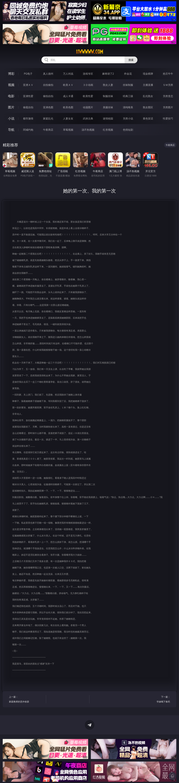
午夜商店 (48, 129)
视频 (11, 85)
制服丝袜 (108, 96)
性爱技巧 (168, 118)
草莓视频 (68, 129)
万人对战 (68, 73)
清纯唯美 (128, 107)
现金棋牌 (148, 73)
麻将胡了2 (108, 73)
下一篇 (152, 699)
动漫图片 (88, 107)
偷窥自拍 (28, 107)
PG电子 (28, 73)
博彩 (11, 73)
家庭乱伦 (48, 118)
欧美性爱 (88, 96)
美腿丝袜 (108, 107)
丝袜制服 (128, 85)
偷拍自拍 (48, 96)
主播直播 (148, 85)
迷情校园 (108, 118)
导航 (11, 129)
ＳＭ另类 (168, 85)
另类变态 (168, 96)
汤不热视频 (88, 129)
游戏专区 (88, 73)
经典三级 (128, 96)
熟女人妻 (108, 85)
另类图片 (168, 107)
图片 (11, 107)
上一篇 (26, 699)
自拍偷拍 (48, 85)
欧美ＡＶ (68, 85)
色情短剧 (128, 129)
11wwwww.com (89, 52)
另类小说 (128, 118)
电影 (11, 96)
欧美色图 (68, 107)
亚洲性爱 (28, 96)
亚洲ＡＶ (28, 85)
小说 (11, 118)
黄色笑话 (148, 118)
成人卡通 (68, 96)
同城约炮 (28, 129)
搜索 (131, 60)
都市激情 (28, 118)
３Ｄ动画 (88, 85)
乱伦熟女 (148, 96)
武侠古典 (88, 118)
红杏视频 (108, 129)
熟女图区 (148, 107)
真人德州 (48, 73)
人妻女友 (68, 118)
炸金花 (128, 73)
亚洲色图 (48, 107)
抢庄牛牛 (168, 73)
